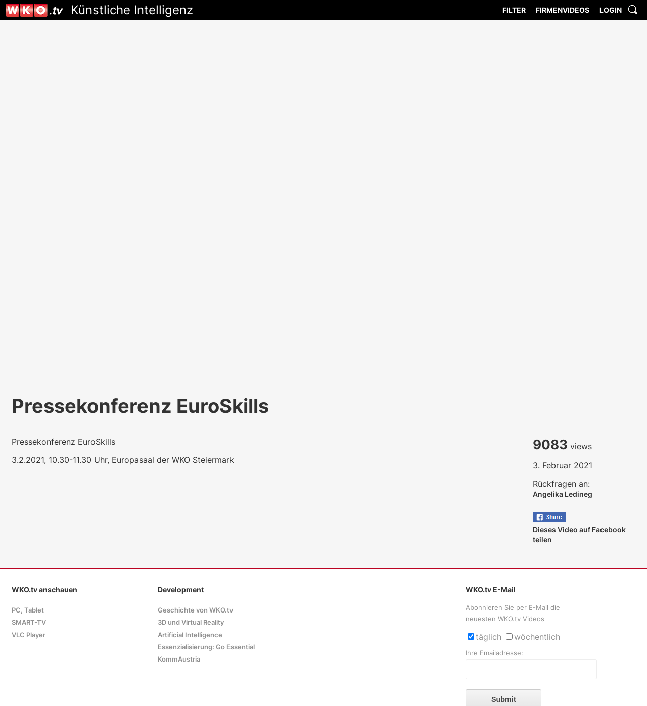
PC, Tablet (28, 610)
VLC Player (28, 635)
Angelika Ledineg (562, 494)
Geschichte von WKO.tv (195, 610)
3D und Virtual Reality (191, 622)
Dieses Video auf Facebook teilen (579, 529)
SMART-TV (29, 622)
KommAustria (179, 659)
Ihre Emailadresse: (494, 653)
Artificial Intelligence (190, 635)
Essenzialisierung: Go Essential (206, 647)
